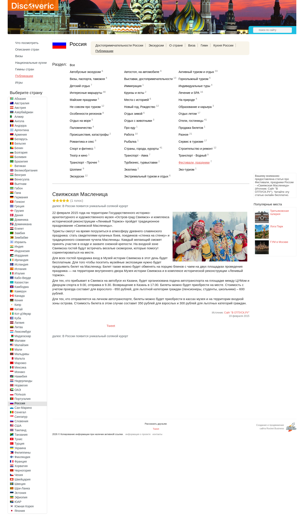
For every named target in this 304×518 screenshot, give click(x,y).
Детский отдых (80, 86)
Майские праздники (83, 100)
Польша (20, 394)
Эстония (20, 493)
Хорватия (21, 466)
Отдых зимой (133, 113)
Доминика (21, 219)
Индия (19, 246)
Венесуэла (22, 179)
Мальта (20, 358)
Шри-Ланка (22, 488)
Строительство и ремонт (196, 148)
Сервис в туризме (191, 141)
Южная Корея (24, 506)
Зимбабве (21, 237)
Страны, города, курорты (141, 148)
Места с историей (136, 100)
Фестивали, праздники (194, 162)
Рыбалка (130, 141)
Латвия (19, 322)
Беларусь (21, 139)
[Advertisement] (271, 108)
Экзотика (130, 169)
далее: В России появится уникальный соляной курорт (90, 206)
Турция (19, 443)
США (18, 425)
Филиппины (23, 452)
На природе (187, 100)
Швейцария (23, 479)
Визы (19, 56)
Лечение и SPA (189, 92)
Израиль (20, 242)
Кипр (18, 304)
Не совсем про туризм (85, 107)
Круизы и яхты (134, 92)
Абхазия (20, 98)
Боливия (20, 157)
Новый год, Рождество (139, 107)
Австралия (22, 103)
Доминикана (23, 224)
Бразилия (21, 161)
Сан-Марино (23, 407)
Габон (19, 188)
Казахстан (22, 282)
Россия (20, 403)
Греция (19, 206)
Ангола (19, 121)
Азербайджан (24, 112)
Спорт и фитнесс (81, 148)
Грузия (19, 210)
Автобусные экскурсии (85, 72)
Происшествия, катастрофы (89, 134)
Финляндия (22, 457)
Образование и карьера (195, 107)
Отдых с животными (138, 120)
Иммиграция (132, 86)
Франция (21, 461)
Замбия (20, 233)
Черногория (23, 470)
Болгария (21, 152)
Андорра (20, 125)
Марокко (20, 363)
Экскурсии (156, 45)
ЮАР (18, 501)
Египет (19, 228)
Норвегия (21, 385)
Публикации (24, 76)
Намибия (21, 376)
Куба (18, 318)
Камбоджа (22, 287)
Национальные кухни (31, 62)
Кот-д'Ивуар (23, 313)
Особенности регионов (86, 113)
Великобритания (26, 170)
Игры (19, 82)
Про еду (129, 127)
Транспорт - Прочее (83, 162)
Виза (191, 45)
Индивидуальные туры (194, 86)
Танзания (21, 434)
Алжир (19, 116)
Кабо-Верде (23, 278)
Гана (18, 192)
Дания (19, 215)
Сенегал (20, 412)
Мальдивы (22, 354)
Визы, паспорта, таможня (87, 79)
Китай (19, 309)
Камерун (20, 291)
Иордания (21, 255)
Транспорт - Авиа (136, 155)
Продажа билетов (191, 127)
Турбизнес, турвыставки (140, 162)
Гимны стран (24, 69)
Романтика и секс (82, 141)
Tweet (111, 326)
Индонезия (22, 251)
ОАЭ (18, 390)
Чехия (19, 475)
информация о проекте (138, 434)
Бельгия (20, 143)
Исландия (21, 264)
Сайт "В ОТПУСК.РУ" (236, 312)
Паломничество (81, 127)
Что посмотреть (26, 43)
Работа (129, 134)
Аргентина (22, 130)
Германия (21, 197)
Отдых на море (80, 120)
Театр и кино (78, 155)
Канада (20, 295)
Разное (183, 134)
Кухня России (223, 45)
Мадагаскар (23, 336)
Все (72, 65)
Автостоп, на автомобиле (141, 72)
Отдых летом (188, 113)
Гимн (204, 45)
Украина (20, 448)
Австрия (20, 107)
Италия (20, 273)
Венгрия (20, 175)
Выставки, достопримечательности (148, 79)
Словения (21, 421)
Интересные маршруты (86, 92)
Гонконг (20, 201)
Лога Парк (276, 226)
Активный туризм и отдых (196, 72)
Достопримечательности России (119, 45)
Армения (21, 134)
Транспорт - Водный (192, 155)
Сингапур (21, 416)
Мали (18, 349)
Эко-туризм (186, 169)
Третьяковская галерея (279, 212)
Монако (20, 372)
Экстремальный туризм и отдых (146, 176)
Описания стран (27, 49)
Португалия (23, 398)
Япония (20, 510)
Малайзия (21, 345)
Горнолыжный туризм (193, 79)
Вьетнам (20, 184)
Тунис (18, 439)
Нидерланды (23, 381)
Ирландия (21, 260)
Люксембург (23, 331)
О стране (176, 45)
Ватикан (20, 166)
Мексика (20, 367)
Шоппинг (76, 169)
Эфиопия (21, 497)
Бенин (19, 148)
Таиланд (20, 430)
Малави (20, 340)
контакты (157, 434)
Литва (19, 327)
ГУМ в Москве (279, 242)
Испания (20, 269)
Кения (19, 300)
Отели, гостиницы (191, 120)
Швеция (20, 484)
